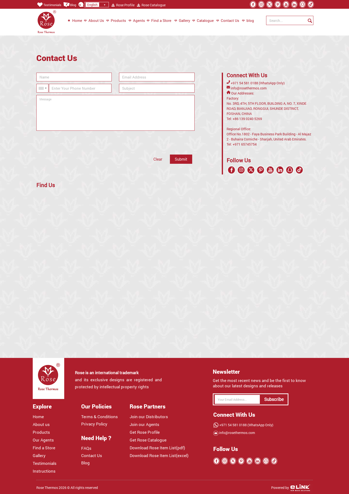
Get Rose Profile (145, 432)
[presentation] (73, 142)
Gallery (182, 20)
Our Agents (43, 440)
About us (41, 424)
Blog (69, 5)
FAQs (86, 448)
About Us (94, 20)
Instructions (44, 471)
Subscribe (274, 399)
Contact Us (227, 20)
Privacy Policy (94, 424)
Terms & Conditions (99, 416)
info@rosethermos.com (248, 88)
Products (116, 20)
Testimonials (48, 5)
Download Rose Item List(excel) (159, 455)
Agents (136, 20)
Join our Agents (144, 424)
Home (74, 20)
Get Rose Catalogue (148, 440)
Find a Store (158, 20)
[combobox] (42, 88)
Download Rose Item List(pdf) (157, 448)
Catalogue (203, 20)
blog (245, 20)
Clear (157, 159)
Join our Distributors (149, 416)
